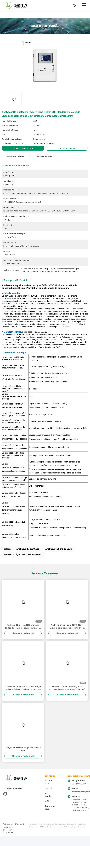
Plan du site (21, 824)
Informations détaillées (15, 156)
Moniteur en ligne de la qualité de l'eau (23, 554)
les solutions (49, 795)
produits (48, 788)
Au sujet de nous (50, 782)
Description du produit (44, 156)
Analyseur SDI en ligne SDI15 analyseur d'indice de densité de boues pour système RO (23, 626)
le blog (48, 801)
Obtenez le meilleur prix (23, 148)
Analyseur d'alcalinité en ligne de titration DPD (23, 749)
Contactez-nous (50, 807)
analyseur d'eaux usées (27, 549)
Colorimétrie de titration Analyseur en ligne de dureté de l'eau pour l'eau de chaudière (23, 688)
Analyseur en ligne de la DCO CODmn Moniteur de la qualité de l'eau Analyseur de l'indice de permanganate (67, 626)
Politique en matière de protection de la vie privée (9, 828)
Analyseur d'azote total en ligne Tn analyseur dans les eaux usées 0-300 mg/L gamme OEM (67, 688)
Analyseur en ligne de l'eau (58, 549)
